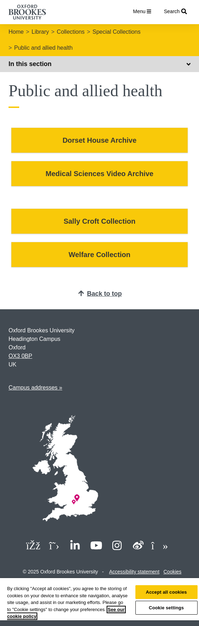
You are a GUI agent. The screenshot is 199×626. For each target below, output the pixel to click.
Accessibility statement (134, 572)
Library (40, 32)
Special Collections (116, 32)
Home (16, 32)
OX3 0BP (20, 356)
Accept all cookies (166, 592)
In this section (99, 63)
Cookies (172, 572)
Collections (71, 32)
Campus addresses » (35, 388)
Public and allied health (43, 48)
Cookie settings (166, 607)
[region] (99, 602)
